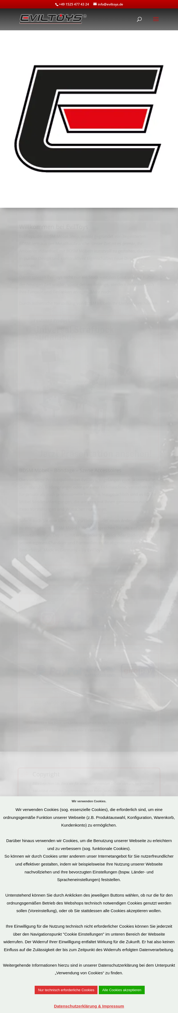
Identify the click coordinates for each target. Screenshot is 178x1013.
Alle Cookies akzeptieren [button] (121, 990)
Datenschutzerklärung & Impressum (89, 1006)
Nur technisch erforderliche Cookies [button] (66, 990)
